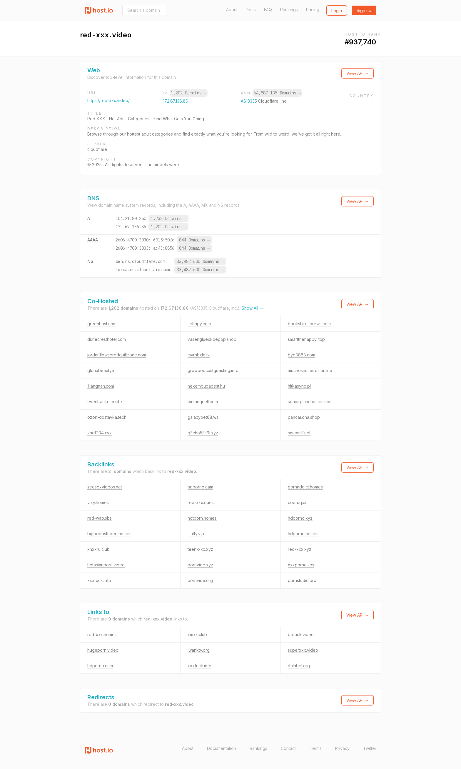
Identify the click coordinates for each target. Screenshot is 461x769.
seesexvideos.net (104, 486)
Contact (288, 748)
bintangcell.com (203, 401)
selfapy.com (199, 323)
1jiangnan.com (100, 385)
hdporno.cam (200, 486)
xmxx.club (197, 634)
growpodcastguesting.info (213, 370)
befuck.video (301, 634)
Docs (251, 9)
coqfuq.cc (298, 502)
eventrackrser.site (104, 401)
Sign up (364, 10)
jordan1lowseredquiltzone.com (116, 354)
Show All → (252, 308)
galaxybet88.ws (203, 417)
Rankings (289, 9)
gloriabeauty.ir (101, 370)
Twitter (369, 748)
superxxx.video (303, 650)
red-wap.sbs (99, 518)
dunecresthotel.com (106, 339)
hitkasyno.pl (299, 385)
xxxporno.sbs (301, 564)
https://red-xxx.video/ (108, 100)
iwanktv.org (199, 650)
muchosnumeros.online (310, 370)
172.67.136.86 (175, 101)
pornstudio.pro (302, 580)
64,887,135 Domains (277, 93)
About (232, 9)
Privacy (342, 748)
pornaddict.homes (305, 486)
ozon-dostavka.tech (106, 417)
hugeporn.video (102, 650)
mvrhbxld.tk (199, 354)
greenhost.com (101, 323)
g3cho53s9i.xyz (203, 432)
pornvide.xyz (200, 564)
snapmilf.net (299, 432)
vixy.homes (98, 502)
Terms (316, 748)
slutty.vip (196, 533)
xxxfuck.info (99, 580)
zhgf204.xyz (99, 432)
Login (336, 10)
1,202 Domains (188, 93)
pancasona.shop (304, 417)
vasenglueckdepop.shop (212, 339)
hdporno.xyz (300, 518)
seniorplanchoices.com (310, 401)
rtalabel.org (299, 665)
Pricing (312, 9)
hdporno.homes (303, 533)
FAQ (268, 9)
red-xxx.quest (201, 502)
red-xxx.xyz (299, 549)
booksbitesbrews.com (309, 323)
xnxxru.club (98, 549)
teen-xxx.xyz (200, 549)
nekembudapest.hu (206, 385)
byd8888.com (301, 354)
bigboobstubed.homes (109, 533)
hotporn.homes (202, 518)
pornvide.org (200, 580)
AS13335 (249, 101)
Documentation (221, 748)
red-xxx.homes (102, 634)
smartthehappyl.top (306, 339)
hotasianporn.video (106, 564)
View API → (357, 73)
